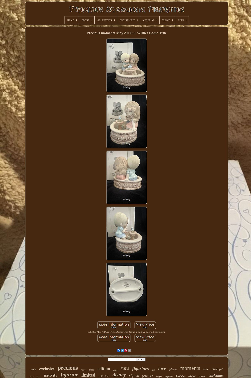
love (162, 368)
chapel (159, 376)
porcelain (147, 376)
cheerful (217, 369)
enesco (202, 376)
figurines (140, 368)
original (191, 376)
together (169, 376)
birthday (180, 376)
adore (91, 369)
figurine (69, 375)
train (33, 369)
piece (38, 377)
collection (104, 376)
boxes (32, 377)
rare (125, 368)
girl (153, 370)
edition (103, 368)
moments (190, 368)
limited (88, 375)
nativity (50, 375)
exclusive (47, 369)
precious (68, 368)
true (205, 369)
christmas (216, 376)
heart (83, 370)
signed (134, 375)
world (115, 370)
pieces (173, 369)
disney (119, 375)
